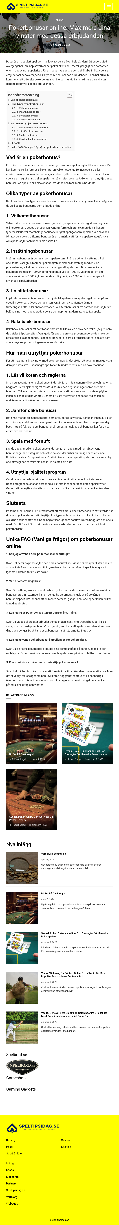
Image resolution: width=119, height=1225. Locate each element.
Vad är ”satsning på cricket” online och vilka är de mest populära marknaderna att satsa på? (73, 975)
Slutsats (15, 142)
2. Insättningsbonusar (28, 111)
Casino (59, 20)
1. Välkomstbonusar (27, 108)
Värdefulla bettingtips (53, 853)
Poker (9, 1146)
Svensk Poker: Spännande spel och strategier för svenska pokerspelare (86, 753)
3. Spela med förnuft (27, 135)
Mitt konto (12, 1176)
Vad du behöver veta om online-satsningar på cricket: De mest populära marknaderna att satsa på (74, 1014)
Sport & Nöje (14, 1153)
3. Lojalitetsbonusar (27, 115)
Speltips (66, 1146)
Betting (10, 1140)
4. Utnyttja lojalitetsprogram (31, 139)
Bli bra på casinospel (21, 754)
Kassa (10, 1170)
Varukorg (11, 1197)
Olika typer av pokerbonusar (27, 104)
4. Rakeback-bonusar (28, 119)
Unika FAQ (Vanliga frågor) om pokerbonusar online (41, 147)
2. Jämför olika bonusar (29, 131)
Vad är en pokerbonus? (24, 99)
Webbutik (12, 1203)
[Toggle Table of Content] (68, 95)
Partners (11, 1183)
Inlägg (10, 1163)
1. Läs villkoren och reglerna (32, 127)
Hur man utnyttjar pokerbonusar (29, 123)
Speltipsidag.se (15, 1190)
